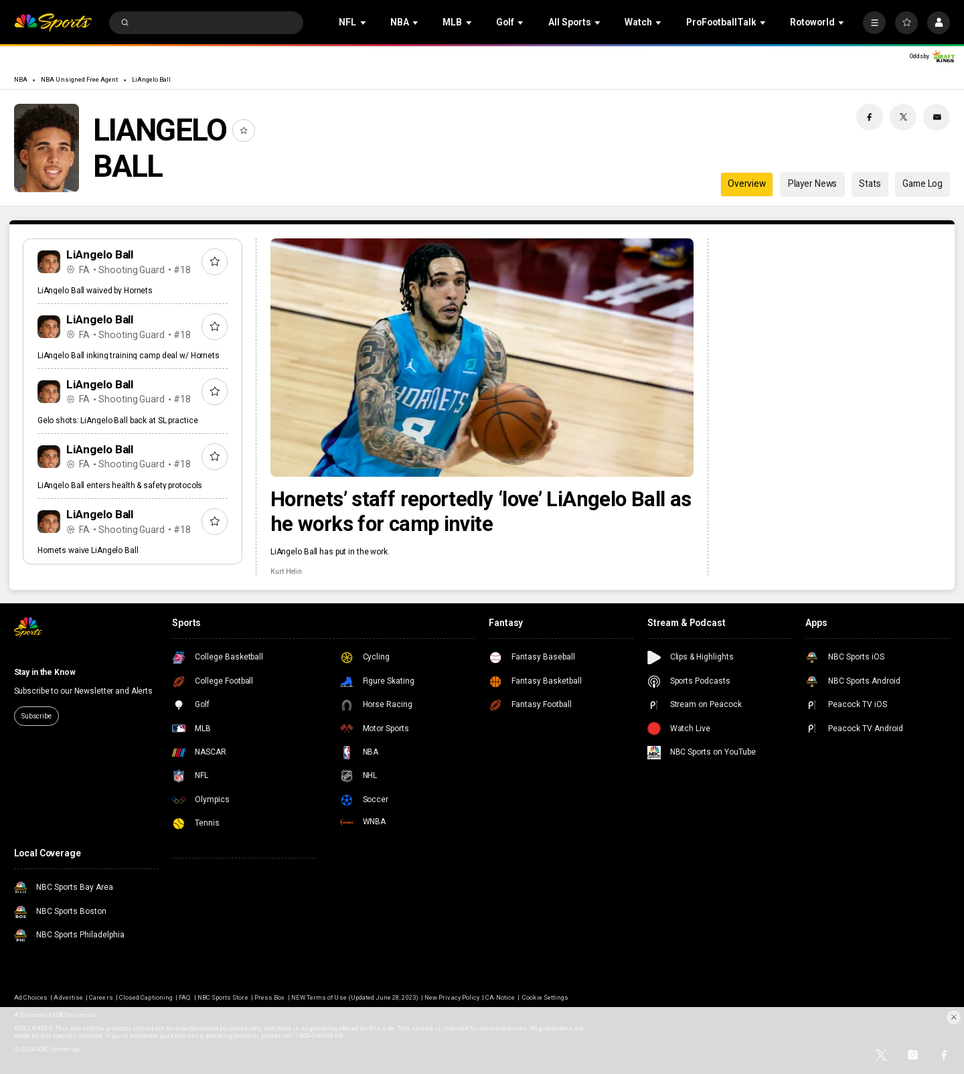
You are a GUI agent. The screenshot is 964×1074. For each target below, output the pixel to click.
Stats (869, 183)
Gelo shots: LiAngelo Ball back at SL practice (117, 420)
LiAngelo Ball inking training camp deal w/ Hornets (128, 355)
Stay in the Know (45, 672)
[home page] (53, 23)
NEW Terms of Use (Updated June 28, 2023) (354, 997)
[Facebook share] (869, 117)
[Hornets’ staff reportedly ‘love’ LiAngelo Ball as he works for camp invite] (482, 357)
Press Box (269, 997)
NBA (20, 79)
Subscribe (36, 716)
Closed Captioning (146, 997)
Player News (812, 183)
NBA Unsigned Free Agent (79, 79)
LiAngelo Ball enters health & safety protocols (119, 485)
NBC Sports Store (222, 997)
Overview (747, 183)
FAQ (185, 997)
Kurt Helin (286, 571)
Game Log (922, 183)
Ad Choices (31, 997)
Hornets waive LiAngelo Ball (88, 550)
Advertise (68, 997)
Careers (100, 997)
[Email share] (936, 117)
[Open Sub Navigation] (364, 22)
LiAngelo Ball (151, 79)
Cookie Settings (545, 997)
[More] (874, 22)
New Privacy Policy (451, 997)
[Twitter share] (903, 117)
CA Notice (499, 997)
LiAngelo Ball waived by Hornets (95, 290)
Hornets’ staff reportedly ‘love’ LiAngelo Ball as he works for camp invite (481, 511)
